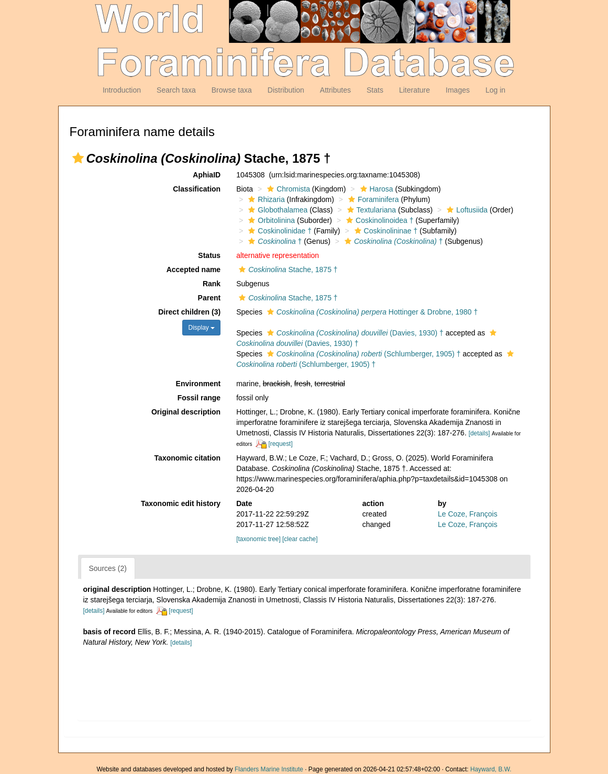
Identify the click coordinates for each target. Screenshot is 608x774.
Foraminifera (372, 199)
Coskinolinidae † (279, 231)
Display (201, 327)
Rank (211, 283)
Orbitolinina (270, 220)
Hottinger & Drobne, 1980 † (371, 312)
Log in (495, 90)
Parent (209, 298)
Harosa (375, 189)
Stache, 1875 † (286, 269)
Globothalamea (276, 210)
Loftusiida (466, 210)
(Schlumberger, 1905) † (362, 354)
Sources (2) (108, 568)
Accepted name (193, 269)
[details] (479, 433)
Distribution (286, 90)
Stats (375, 90)
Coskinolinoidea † (379, 220)
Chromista (287, 189)
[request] (280, 443)
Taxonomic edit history (180, 503)
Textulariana (370, 210)
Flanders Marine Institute (269, 769)
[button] (78, 158)
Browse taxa (232, 90)
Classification (196, 189)
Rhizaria (265, 199)
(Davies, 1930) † (354, 333)
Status (209, 255)
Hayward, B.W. (491, 769)
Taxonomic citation (187, 458)
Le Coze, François (468, 514)
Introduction (122, 90)
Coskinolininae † (385, 231)
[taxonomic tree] (258, 539)
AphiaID (206, 175)
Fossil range (199, 398)
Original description (185, 412)
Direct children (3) (189, 312)
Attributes (335, 90)
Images (458, 90)
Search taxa (176, 90)
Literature (414, 90)
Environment (198, 383)
